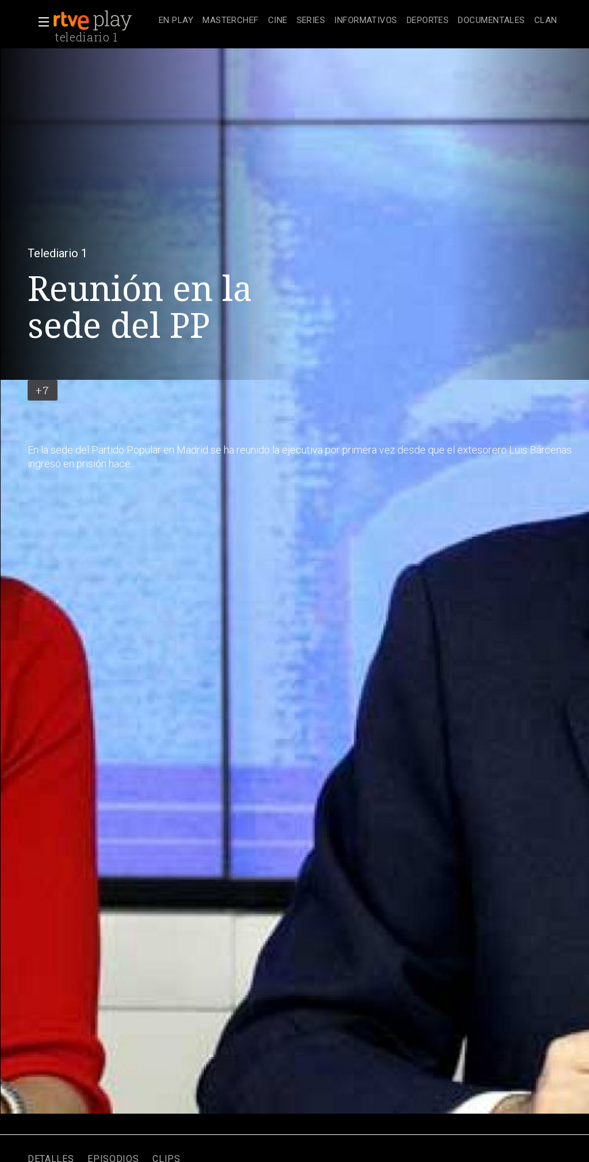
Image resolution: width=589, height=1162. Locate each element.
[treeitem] (176, 21)
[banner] (103, 20)
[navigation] (358, 20)
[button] (40, 22)
